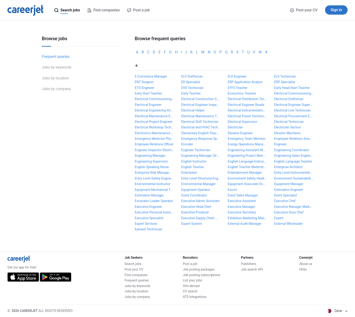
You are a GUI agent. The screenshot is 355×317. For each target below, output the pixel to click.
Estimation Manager (149, 195)
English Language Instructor (247, 161)
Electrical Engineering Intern (154, 110)
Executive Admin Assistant (200, 201)
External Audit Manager (244, 223)
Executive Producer (195, 212)
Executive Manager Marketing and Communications (293, 207)
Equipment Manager (288, 184)
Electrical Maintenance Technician (200, 116)
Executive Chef (285, 201)
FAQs (303, 269)
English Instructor (194, 161)
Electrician (235, 127)
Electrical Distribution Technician (247, 99)
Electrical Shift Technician (199, 122)
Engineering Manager (150, 155)
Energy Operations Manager (247, 144)
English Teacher (192, 167)
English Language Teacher (293, 161)
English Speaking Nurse (152, 167)
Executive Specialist (149, 218)
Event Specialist (285, 195)
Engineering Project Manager (247, 155)
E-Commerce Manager (151, 76)
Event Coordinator (194, 195)
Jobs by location (55, 78)
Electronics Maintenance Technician (154, 133)
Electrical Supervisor (242, 122)
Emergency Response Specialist (200, 139)
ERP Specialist (284, 82)
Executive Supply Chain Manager (200, 218)
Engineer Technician (195, 150)
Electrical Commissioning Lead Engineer (293, 93)
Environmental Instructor (152, 184)
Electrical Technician (289, 122)
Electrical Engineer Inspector (200, 105)
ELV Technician (285, 76)
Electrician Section (287, 127)
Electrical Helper (193, 110)
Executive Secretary (242, 212)
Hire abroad (191, 286)
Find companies (136, 275)
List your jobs (192, 280)
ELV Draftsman (192, 76)
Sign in (336, 10)
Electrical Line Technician (292, 110)
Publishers (248, 264)
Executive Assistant (242, 201)
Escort (232, 190)
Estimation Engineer (288, 190)
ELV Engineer (237, 76)
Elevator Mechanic (287, 133)
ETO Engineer (144, 88)
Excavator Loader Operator (154, 201)
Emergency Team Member (247, 139)
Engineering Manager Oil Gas (200, 155)
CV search (190, 291)
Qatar (337, 311)
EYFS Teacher (238, 88)
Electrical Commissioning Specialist (154, 99)
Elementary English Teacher (200, 133)
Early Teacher (191, 93)
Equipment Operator (195, 190)
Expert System (191, 223)
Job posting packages (199, 269)
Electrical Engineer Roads (246, 105)
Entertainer (189, 172)
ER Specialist (190, 82)
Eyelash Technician (148, 229)
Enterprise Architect (288, 167)
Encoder (187, 144)
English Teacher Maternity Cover (247, 167)
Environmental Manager (198, 184)
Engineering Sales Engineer (293, 155)
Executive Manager (241, 207)
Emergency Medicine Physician (154, 139)
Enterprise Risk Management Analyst (154, 172)
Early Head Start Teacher (292, 88)
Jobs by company (56, 89)
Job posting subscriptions (201, 275)
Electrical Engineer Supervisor (293, 105)
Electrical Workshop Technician (154, 127)
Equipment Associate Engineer (247, 184)
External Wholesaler (288, 223)
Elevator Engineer (240, 133)
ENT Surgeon (144, 82)
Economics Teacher (242, 93)
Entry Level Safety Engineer (154, 178)
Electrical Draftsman (288, 99)
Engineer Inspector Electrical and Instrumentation (154, 150)
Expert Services (146, 223)
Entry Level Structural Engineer (200, 178)
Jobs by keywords (56, 67)
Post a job (190, 264)
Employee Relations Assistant (293, 139)
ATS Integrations (195, 297)
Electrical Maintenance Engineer (154, 116)
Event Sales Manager (243, 195)
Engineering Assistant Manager (247, 150)
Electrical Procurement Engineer (293, 116)
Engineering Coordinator (291, 150)
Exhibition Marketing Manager (247, 218)
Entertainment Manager (245, 172)
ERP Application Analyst (245, 82)
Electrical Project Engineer (154, 122)
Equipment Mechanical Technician (154, 190)
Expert (278, 218)
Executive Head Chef (196, 207)
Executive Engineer (148, 207)
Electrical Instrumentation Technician (247, 110)
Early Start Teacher (148, 93)
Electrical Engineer (148, 105)
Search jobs (133, 264)
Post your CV (304, 10)
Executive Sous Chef (289, 212)
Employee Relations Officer (154, 144)
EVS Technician (192, 88)
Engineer (280, 144)
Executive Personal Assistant (154, 212)
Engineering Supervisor (151, 161)
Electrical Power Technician (247, 116)
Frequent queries (55, 56)
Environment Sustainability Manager (293, 178)
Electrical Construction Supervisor (200, 99)
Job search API (252, 269)
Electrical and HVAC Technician (200, 127)
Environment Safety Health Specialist (247, 178)
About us (305, 264)
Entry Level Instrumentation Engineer (293, 172)
